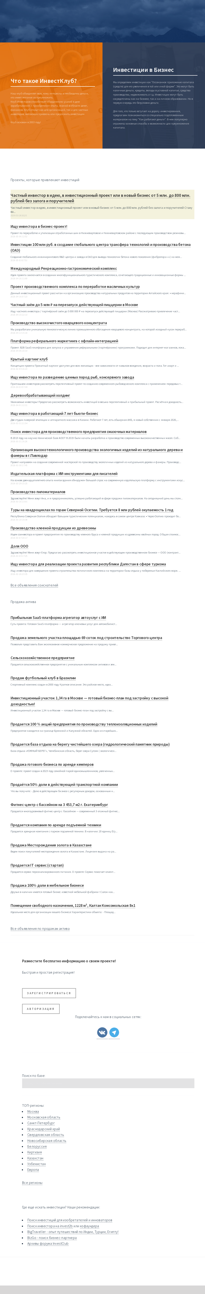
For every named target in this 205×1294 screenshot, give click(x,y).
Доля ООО (19, 546)
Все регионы (32, 1182)
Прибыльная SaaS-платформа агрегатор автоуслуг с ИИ (58, 617)
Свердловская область (45, 1134)
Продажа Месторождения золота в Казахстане (51, 845)
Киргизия (34, 1152)
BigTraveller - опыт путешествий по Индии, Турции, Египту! (73, 1231)
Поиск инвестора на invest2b (50, 1226)
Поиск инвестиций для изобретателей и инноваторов (69, 1220)
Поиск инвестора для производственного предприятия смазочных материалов (79, 431)
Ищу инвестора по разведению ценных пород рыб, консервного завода (72, 377)
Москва (33, 1111)
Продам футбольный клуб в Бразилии (43, 678)
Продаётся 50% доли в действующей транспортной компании (64, 784)
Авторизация (41, 1009)
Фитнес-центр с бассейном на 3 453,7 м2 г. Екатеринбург (59, 804)
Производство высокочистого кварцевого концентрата (59, 322)
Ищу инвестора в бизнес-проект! (39, 226)
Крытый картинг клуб (29, 359)
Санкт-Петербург (41, 1123)
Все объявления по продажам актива (40, 928)
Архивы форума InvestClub (48, 1243)
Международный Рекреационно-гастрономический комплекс (64, 268)
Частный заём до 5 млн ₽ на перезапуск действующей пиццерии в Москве (74, 304)
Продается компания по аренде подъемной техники (56, 825)
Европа (33, 1169)
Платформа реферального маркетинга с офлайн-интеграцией (64, 341)
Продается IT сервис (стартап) (37, 865)
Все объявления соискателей (34, 585)
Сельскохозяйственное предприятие (42, 657)
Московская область (43, 1117)
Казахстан (35, 1158)
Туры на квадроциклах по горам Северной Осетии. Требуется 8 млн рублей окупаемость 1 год (92, 509)
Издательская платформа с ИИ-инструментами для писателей (64, 473)
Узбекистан (36, 1164)
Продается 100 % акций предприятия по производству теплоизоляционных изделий (84, 724)
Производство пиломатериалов (38, 491)
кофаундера (89, 1226)
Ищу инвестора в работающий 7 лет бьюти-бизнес (54, 413)
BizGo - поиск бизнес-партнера (52, 1237)
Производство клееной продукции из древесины (53, 528)
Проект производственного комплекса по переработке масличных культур (75, 286)
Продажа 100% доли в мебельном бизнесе (47, 885)
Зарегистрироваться (49, 993)
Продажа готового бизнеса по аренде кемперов (52, 764)
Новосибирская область (46, 1140)
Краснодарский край (43, 1129)
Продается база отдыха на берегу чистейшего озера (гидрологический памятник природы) (90, 744)
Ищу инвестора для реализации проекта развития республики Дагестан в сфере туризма (88, 564)
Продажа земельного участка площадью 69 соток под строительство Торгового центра (86, 637)
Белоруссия (37, 1146)
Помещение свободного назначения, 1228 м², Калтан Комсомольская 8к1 (73, 905)
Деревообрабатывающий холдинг (40, 395)
